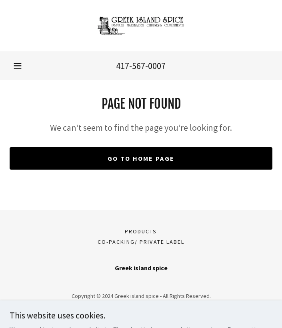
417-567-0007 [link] (141, 65)
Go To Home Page (141, 158)
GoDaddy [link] (156, 307)
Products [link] (141, 231)
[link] (141, 26)
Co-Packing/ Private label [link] (141, 241)
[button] (18, 66)
